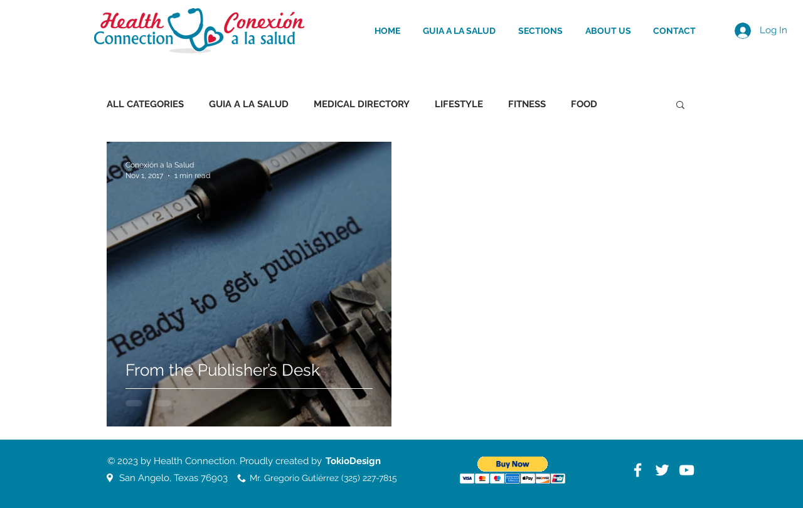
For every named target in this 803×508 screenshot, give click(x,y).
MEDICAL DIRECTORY (362, 104)
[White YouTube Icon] (687, 470)
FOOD (584, 104)
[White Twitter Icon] (662, 470)
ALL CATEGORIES (145, 104)
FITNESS (527, 104)
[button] (680, 105)
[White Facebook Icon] (638, 470)
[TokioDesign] (353, 461)
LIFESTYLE (459, 104)
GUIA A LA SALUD (249, 104)
